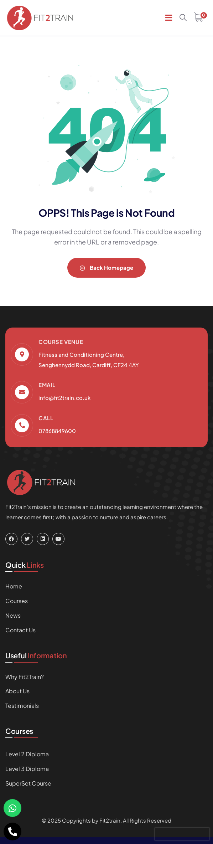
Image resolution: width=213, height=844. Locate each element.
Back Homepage (106, 267)
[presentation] (182, 834)
